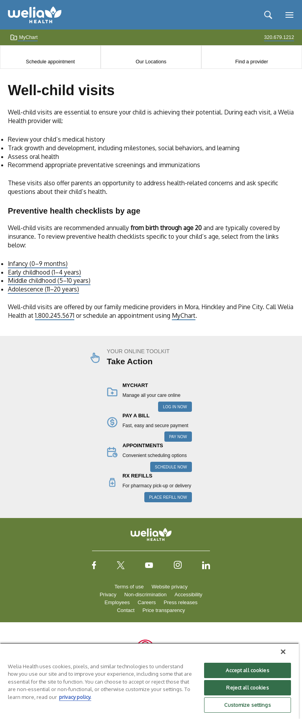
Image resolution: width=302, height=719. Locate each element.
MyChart (24, 37)
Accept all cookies (247, 670)
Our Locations (151, 62)
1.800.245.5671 (54, 315)
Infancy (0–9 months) (38, 263)
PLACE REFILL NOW (168, 497)
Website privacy (169, 587)
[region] (149, 681)
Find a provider (251, 62)
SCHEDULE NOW (171, 467)
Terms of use (129, 587)
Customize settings (247, 705)
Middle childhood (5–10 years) (49, 280)
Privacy (107, 594)
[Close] (283, 651)
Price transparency (163, 610)
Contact (125, 610)
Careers (147, 602)
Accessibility (189, 594)
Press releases (180, 602)
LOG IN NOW (175, 407)
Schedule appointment (50, 62)
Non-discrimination (145, 594)
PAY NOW (178, 437)
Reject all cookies (247, 687)
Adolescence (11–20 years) (43, 289)
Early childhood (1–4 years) (44, 272)
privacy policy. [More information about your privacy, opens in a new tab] (75, 697)
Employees (117, 602)
